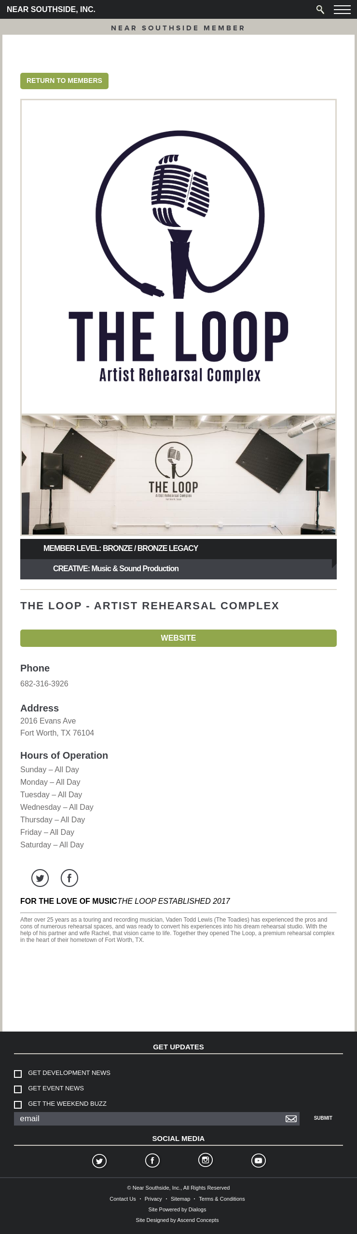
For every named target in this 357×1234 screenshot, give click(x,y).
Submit (323, 1118)
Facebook (152, 1161)
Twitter (99, 1161)
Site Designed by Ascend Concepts (177, 1220)
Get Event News (56, 1088)
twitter (40, 878)
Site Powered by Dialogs (177, 1209)
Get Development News (69, 1072)
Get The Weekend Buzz (67, 1103)
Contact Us (123, 1199)
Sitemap (180, 1199)
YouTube (258, 1161)
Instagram (205, 1161)
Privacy (153, 1199)
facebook (69, 878)
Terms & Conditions (222, 1199)
